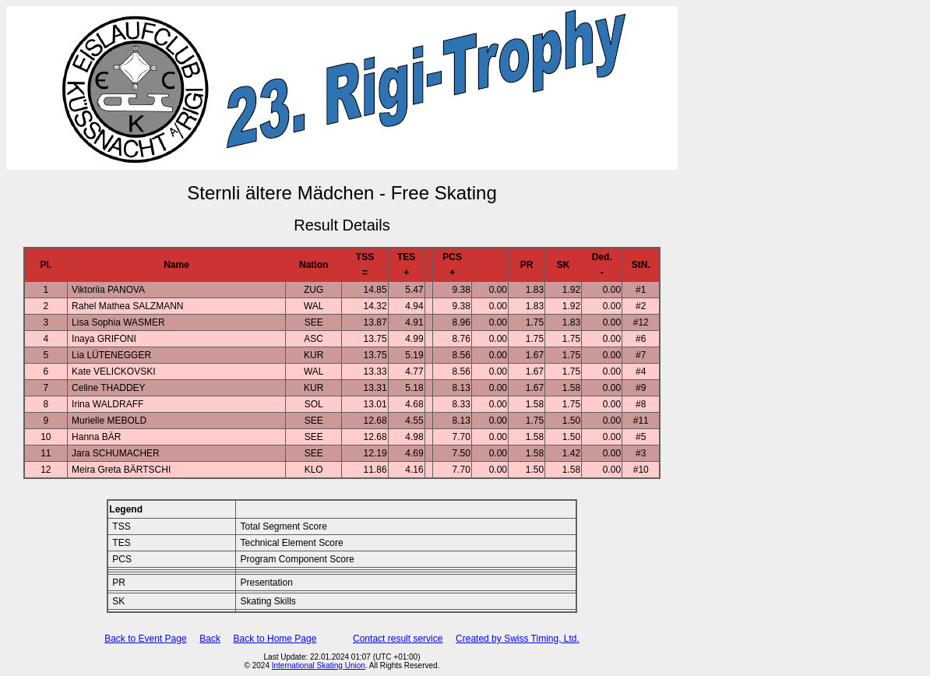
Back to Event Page (145, 638)
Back (209, 638)
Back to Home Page (275, 638)
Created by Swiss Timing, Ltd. (517, 638)
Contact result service (397, 638)
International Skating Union (318, 665)
